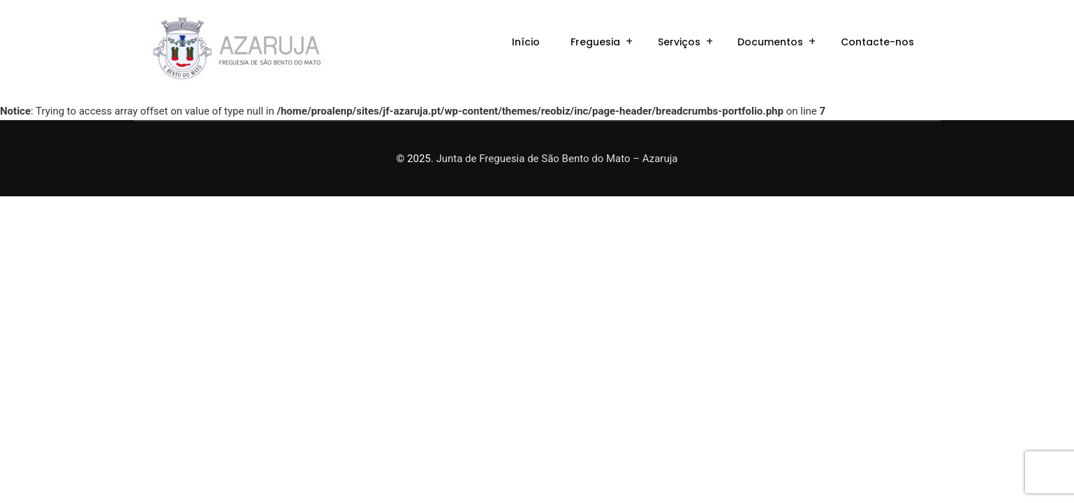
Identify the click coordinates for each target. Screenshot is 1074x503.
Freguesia (595, 42)
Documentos (770, 42)
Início (526, 42)
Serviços (679, 42)
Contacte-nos (877, 42)
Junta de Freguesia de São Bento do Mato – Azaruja (556, 158)
